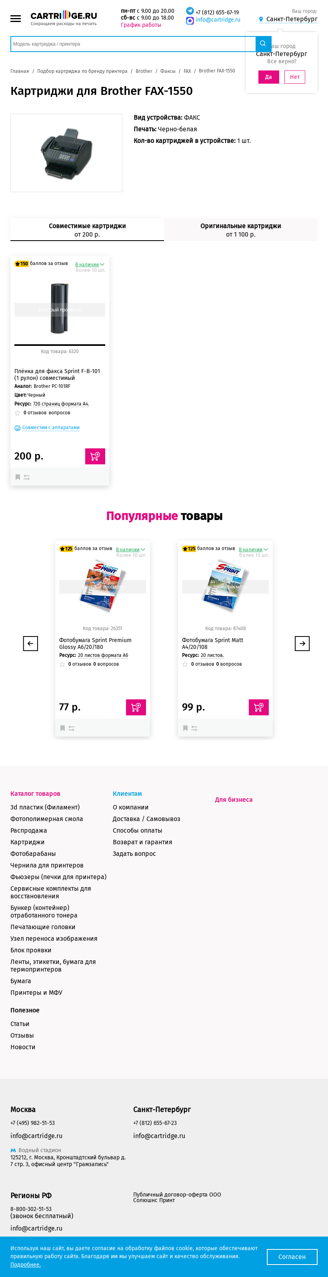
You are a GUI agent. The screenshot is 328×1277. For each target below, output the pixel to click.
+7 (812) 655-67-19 (217, 12)
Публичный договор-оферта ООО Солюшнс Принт (177, 1197)
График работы (141, 25)
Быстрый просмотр (60, 310)
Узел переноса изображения (54, 938)
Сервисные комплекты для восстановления (50, 892)
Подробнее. (25, 1264)
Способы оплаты (137, 830)
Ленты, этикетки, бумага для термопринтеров (53, 965)
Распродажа (28, 830)
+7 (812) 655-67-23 (155, 1123)
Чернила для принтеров (47, 865)
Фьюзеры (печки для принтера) (58, 877)
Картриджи (27, 842)
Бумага (20, 981)
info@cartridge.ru (218, 19)
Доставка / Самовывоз (146, 819)
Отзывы (22, 1035)
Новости (23, 1047)
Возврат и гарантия (142, 842)
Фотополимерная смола (46, 819)
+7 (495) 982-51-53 (32, 1123)
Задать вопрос (134, 853)
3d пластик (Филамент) (45, 807)
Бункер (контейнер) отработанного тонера (44, 911)
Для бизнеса (234, 799)
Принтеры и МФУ (36, 992)
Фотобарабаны (33, 853)
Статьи (20, 1024)
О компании (131, 807)
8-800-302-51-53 (31, 1209)
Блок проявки (31, 950)
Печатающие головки (43, 927)
